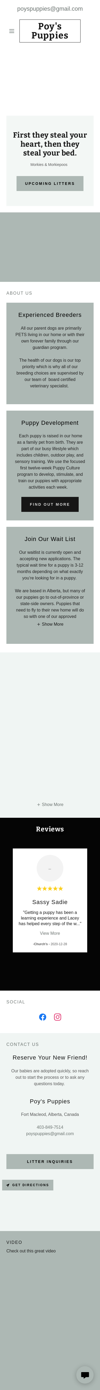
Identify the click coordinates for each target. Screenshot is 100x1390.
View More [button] (50, 933)
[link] (50, 31)
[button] (12, 31)
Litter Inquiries (50, 1161)
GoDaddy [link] (63, 1379)
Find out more (50, 504)
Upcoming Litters (50, 183)
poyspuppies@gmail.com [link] (50, 8)
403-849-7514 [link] (50, 1127)
